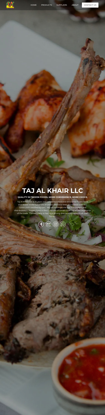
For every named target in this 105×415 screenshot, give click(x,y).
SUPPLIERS (61, 5)
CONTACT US (90, 5)
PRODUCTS (46, 5)
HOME (34, 5)
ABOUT (75, 5)
